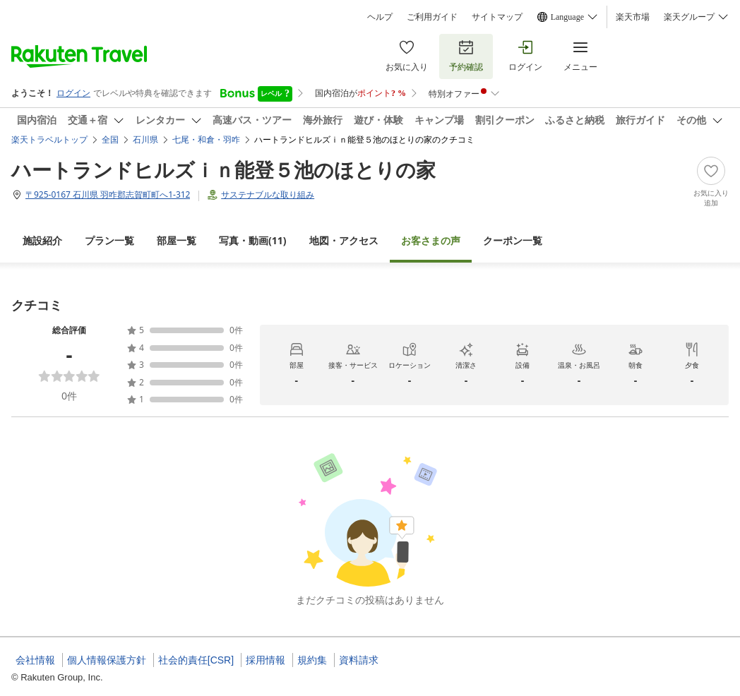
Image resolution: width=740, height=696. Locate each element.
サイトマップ (497, 17)
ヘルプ (380, 17)
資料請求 (358, 660)
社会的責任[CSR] (196, 660)
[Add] (711, 182)
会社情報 (35, 660)
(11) (253, 240)
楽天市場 (633, 17)
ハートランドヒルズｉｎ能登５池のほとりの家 (223, 169)
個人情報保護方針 (106, 660)
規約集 (312, 660)
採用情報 (265, 660)
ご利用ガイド (432, 17)
